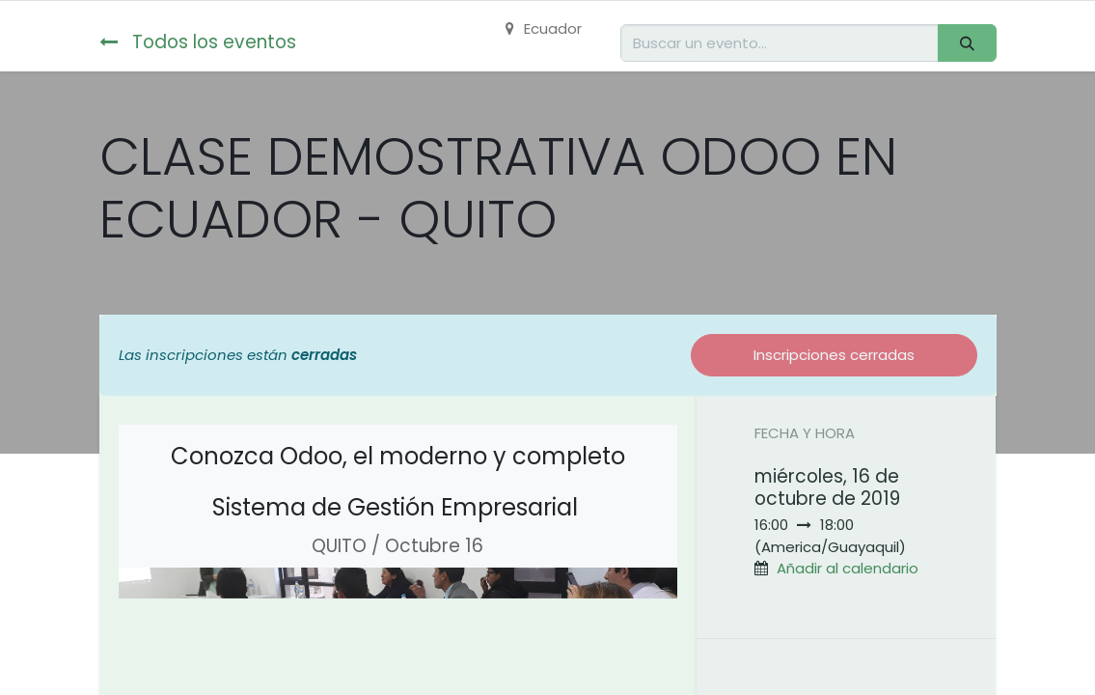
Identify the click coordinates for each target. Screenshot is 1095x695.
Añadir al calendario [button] (847, 568)
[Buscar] (967, 43)
